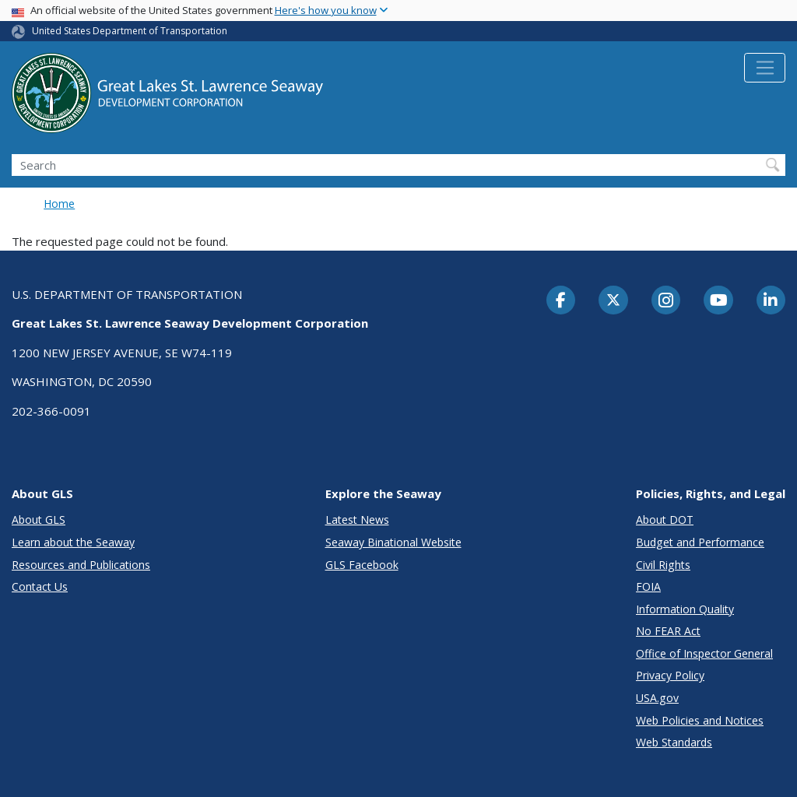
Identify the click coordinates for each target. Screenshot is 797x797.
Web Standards (674, 742)
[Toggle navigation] (764, 68)
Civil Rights (663, 564)
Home (59, 203)
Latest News (357, 519)
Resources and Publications (81, 564)
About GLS (38, 519)
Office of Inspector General (704, 653)
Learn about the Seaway (73, 542)
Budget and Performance (700, 542)
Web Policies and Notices (700, 720)
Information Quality (685, 609)
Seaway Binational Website (393, 542)
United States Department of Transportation (129, 30)
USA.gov (657, 697)
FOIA (648, 586)
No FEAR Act (668, 630)
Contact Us (40, 586)
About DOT (664, 519)
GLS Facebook (361, 564)
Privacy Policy (670, 675)
